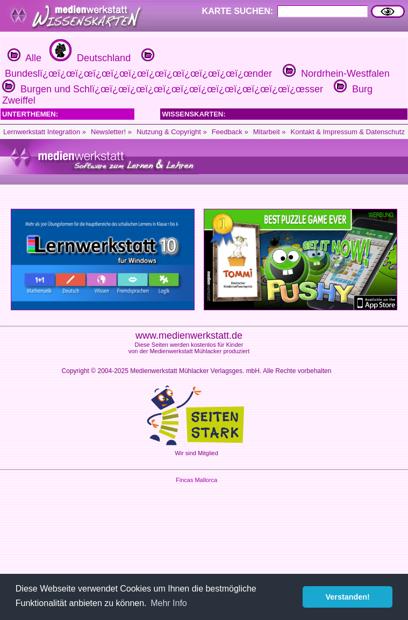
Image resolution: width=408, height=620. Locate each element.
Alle (24, 58)
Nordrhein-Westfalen (335, 73)
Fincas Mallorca (196, 480)
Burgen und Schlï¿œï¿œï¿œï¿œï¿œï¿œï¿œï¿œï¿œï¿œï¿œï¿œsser (162, 89)
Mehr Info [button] (169, 603)
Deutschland (89, 58)
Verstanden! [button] (348, 597)
